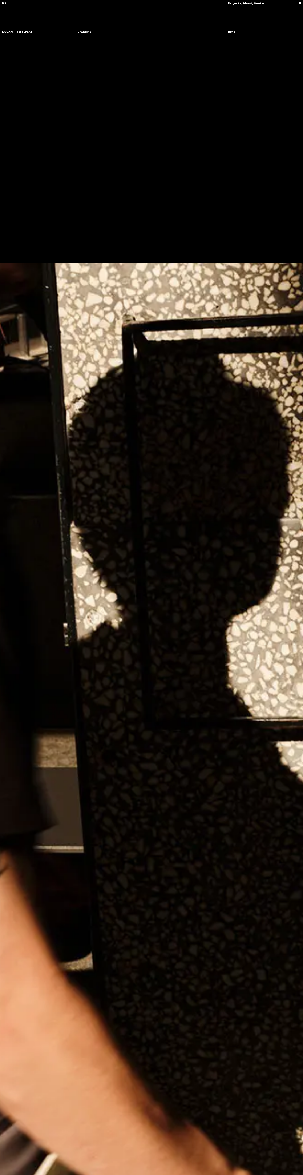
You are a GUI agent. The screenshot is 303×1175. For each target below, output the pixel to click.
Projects (235, 3)
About (248, 3)
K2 (4, 3)
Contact (260, 3)
